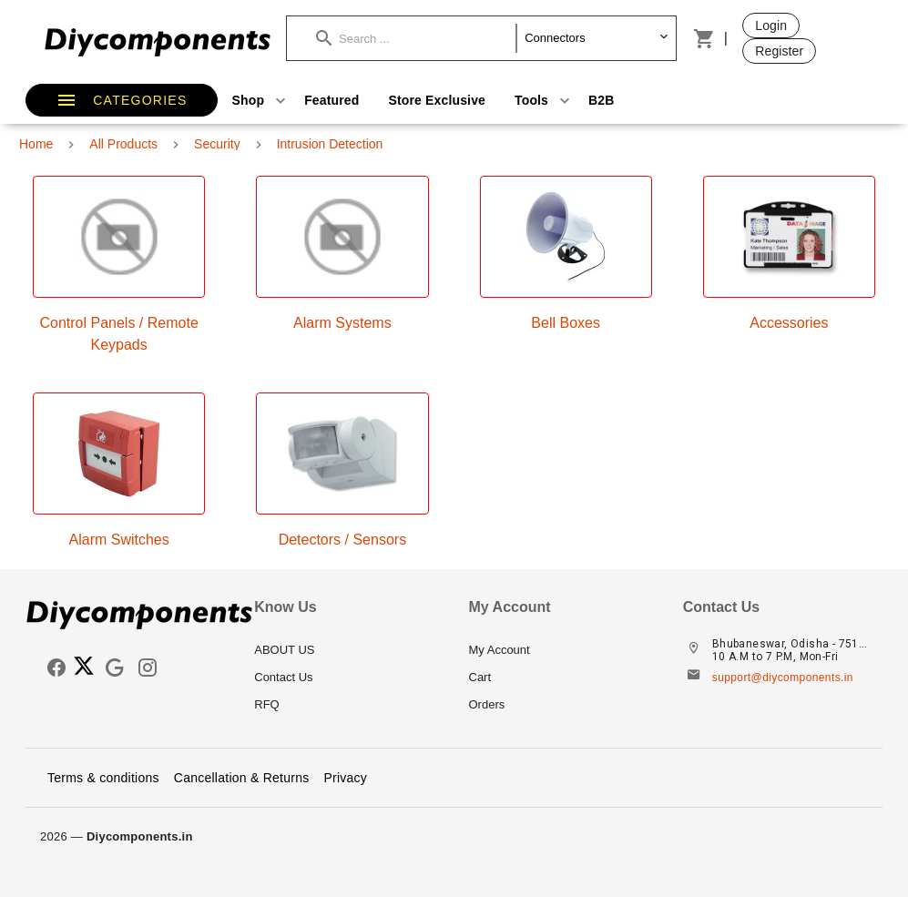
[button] (416, 38)
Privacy (345, 777)
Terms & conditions (103, 777)
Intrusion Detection (330, 144)
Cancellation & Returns (242, 777)
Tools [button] (544, 100)
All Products (123, 144)
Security (217, 144)
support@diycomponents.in (782, 677)
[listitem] (347, 650)
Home (36, 144)
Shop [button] (261, 100)
